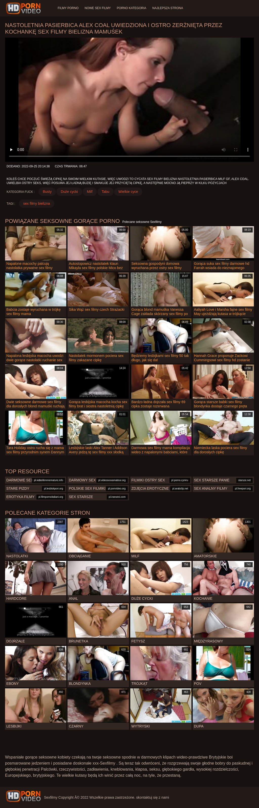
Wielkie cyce (128, 192)
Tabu (105, 192)
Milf (90, 192)
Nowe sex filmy (97, 8)
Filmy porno (68, 8)
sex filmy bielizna (36, 203)
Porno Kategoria (131, 8)
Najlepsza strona (167, 8)
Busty (47, 192)
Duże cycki (69, 192)
